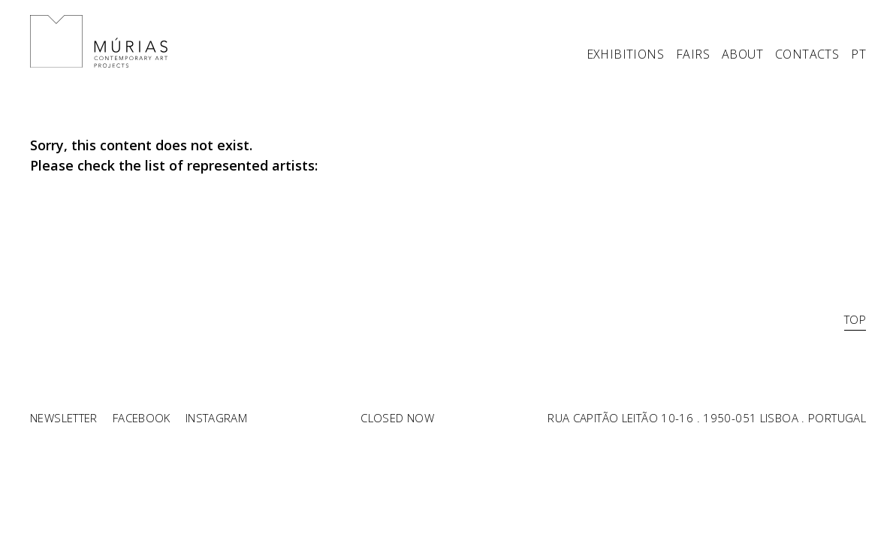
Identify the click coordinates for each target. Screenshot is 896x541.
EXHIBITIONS (625, 55)
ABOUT (742, 55)
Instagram (216, 417)
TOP (855, 319)
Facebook (141, 417)
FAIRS (693, 55)
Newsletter (64, 417)
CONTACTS (807, 55)
